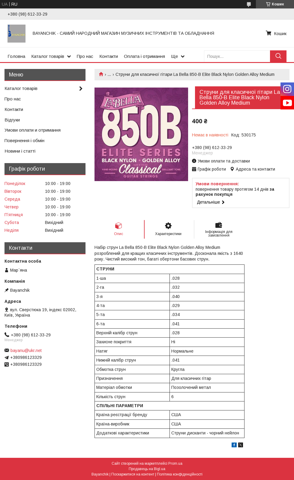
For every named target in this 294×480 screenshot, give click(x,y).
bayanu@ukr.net (26, 350)
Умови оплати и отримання (32, 130)
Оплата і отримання (144, 56)
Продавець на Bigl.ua (147, 469)
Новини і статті (19, 151)
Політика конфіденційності (179, 474)
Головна (16, 56)
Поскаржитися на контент (132, 474)
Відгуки (12, 119)
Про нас (85, 56)
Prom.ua (175, 463)
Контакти (108, 56)
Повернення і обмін (24, 140)
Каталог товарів (47, 56)
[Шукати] (278, 56)
